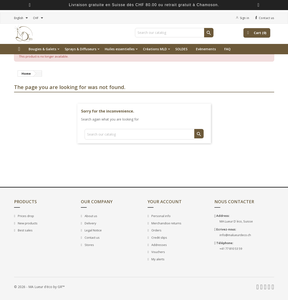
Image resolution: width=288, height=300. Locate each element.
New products (27, 223)
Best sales (24, 230)
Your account (165, 201)
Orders (155, 230)
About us (90, 216)
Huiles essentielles (120, 49)
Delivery (90, 223)
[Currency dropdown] (39, 18)
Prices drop (25, 216)
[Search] (174, 32)
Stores (89, 245)
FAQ (227, 49)
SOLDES (181, 49)
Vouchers (157, 252)
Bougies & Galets (42, 49)
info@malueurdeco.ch (235, 235)
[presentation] (29, 5)
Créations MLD (155, 49)
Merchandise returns (165, 223)
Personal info (160, 216)
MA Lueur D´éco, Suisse (236, 221)
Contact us (264, 18)
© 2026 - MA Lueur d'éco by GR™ (39, 286)
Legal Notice (92, 230)
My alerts (157, 259)
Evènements (206, 49)
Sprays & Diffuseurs (80, 49)
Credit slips (158, 237)
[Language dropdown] (22, 18)
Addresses (158, 245)
